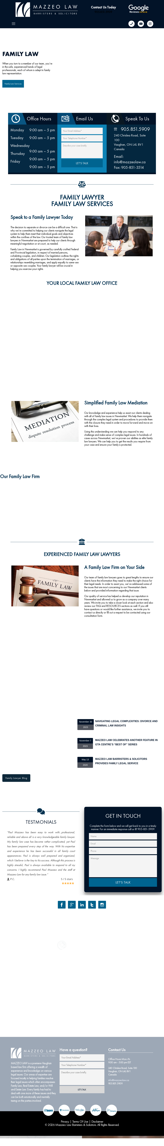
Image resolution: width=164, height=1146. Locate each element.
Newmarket (134, 587)
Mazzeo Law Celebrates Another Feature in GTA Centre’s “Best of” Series (126, 742)
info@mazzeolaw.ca (118, 1080)
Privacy (65, 1121)
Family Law (16, 1085)
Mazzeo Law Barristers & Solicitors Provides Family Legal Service (121, 761)
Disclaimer (97, 1121)
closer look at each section (129, 602)
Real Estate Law (31, 1085)
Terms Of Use (80, 1121)
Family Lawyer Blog (16, 778)
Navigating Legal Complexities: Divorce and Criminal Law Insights (126, 723)
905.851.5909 (103, 12)
